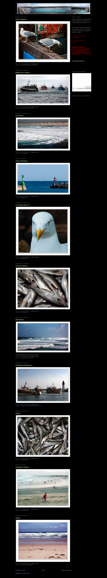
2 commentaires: (34, 257)
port (38, 405)
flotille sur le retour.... (23, 72)
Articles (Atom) (25, 573)
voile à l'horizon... (22, 161)
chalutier (24, 65)
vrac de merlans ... (22, 266)
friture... (18, 413)
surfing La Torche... (23, 467)
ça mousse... (20, 115)
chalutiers (24, 108)
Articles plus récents (20, 570)
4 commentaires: (34, 509)
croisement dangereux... (24, 365)
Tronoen (30, 564)
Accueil (43, 570)
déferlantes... (20, 320)
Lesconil (23, 197)
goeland (34, 65)
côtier (29, 65)
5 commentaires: (34, 152)
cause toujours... (22, 19)
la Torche (24, 357)
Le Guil (34, 405)
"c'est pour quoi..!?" (23, 205)
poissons (23, 312)
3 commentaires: (34, 311)
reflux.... (18, 518)
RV (38, 65)
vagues (25, 153)
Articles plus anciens (66, 570)
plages (23, 564)
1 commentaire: (34, 63)
